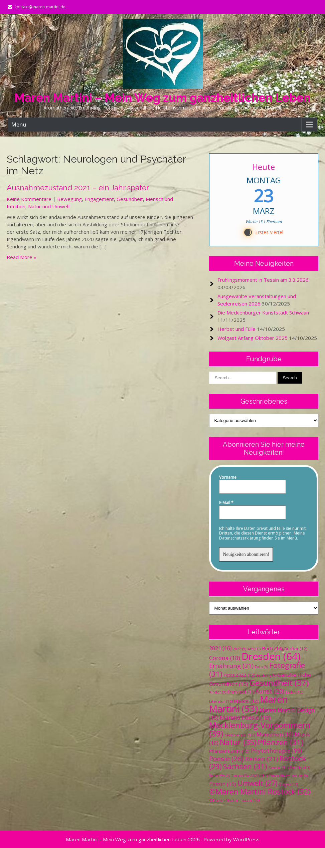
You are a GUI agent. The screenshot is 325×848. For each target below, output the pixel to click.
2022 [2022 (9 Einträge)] (239, 649)
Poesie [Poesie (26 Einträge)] (226, 758)
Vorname (227, 477)
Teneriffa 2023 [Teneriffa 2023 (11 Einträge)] (249, 776)
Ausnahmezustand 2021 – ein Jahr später (78, 187)
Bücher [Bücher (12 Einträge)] (296, 649)
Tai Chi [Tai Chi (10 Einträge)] (300, 767)
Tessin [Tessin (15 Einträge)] (222, 784)
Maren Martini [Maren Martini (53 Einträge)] (248, 704)
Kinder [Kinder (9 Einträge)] (217, 692)
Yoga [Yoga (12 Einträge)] (288, 784)
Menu (18, 124)
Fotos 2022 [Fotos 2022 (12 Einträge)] (240, 675)
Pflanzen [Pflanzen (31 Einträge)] (280, 742)
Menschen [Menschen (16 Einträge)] (275, 734)
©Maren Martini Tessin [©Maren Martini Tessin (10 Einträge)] (234, 800)
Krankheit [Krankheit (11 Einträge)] (240, 692)
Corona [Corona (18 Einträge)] (224, 658)
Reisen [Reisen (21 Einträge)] (261, 759)
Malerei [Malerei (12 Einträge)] (246, 701)
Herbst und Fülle (236, 329)
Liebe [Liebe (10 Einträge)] (294, 691)
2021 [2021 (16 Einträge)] (220, 648)
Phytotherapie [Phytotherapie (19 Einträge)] (276, 751)
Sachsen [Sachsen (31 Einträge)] (245, 766)
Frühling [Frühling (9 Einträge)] (266, 675)
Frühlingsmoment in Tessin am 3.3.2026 (263, 279)
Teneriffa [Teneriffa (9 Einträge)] (219, 776)
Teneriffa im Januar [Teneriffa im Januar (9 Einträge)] (288, 776)
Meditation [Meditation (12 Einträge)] (239, 735)
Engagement (99, 199)
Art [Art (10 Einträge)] (254, 648)
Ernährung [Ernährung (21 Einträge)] (231, 665)
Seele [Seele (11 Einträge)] (278, 768)
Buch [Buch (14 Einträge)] (272, 648)
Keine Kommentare (29, 199)
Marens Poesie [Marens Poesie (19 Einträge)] (245, 717)
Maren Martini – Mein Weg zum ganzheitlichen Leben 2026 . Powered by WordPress (163, 839)
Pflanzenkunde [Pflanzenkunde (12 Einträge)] (229, 751)
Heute (264, 166)
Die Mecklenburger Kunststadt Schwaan (263, 312)
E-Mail (226, 502)
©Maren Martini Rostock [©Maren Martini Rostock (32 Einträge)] (260, 791)
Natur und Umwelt (49, 206)
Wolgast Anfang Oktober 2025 (252, 338)
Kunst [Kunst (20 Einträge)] (270, 691)
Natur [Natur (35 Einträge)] (238, 742)
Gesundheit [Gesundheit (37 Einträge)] (279, 682)
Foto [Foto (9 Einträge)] (261, 666)
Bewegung (69, 199)
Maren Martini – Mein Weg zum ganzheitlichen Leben (162, 97)
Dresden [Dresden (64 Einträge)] (271, 656)
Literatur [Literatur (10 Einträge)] (221, 701)
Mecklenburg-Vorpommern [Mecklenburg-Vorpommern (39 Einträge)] (260, 729)
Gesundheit (130, 199)
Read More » (21, 257)
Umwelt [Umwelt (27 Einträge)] (257, 783)
